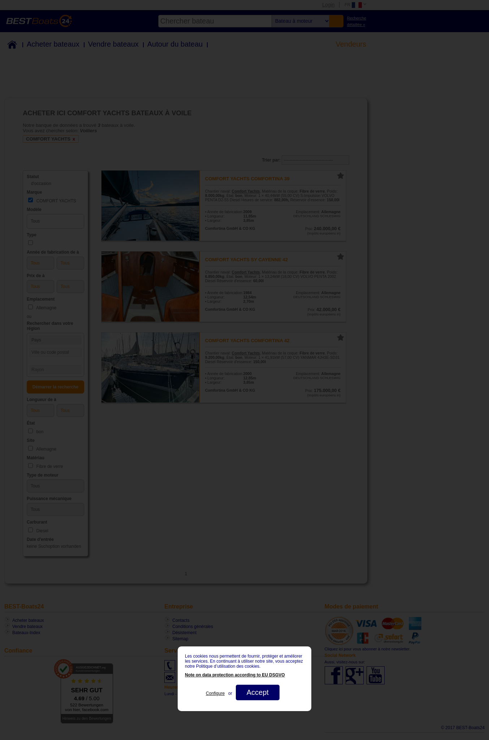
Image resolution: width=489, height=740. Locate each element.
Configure (215, 693)
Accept (258, 692)
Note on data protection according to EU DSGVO (235, 674)
